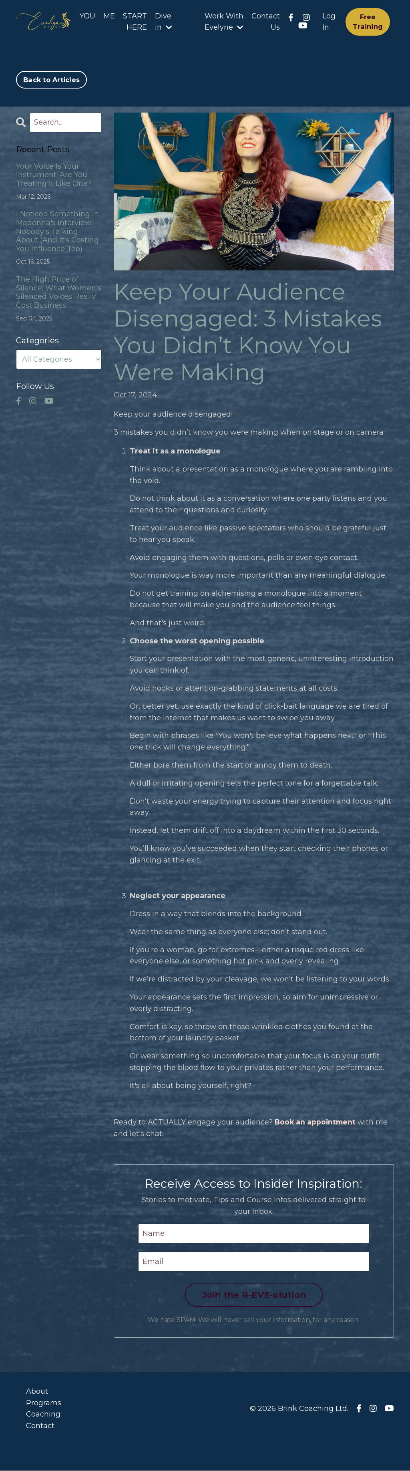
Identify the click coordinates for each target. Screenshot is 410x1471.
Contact (40, 1426)
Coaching (43, 1414)
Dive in (163, 22)
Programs (43, 1402)
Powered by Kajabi (368, 1450)
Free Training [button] (368, 21)
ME (109, 16)
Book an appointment (316, 1122)
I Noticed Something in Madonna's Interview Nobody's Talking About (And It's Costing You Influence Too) (57, 231)
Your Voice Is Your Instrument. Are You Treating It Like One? (53, 175)
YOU (87, 16)
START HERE (135, 22)
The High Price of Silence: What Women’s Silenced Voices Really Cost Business (58, 292)
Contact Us (265, 22)
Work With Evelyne (224, 22)
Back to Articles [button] (51, 80)
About (37, 1391)
